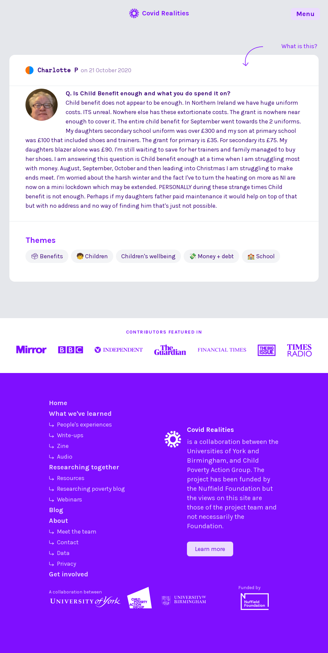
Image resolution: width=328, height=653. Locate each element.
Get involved (68, 574)
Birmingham (206, 460)
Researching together (84, 467)
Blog (56, 510)
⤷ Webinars (65, 499)
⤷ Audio (60, 456)
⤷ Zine (59, 446)
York (239, 451)
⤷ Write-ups (66, 435)
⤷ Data (59, 553)
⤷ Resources (66, 478)
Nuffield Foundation (229, 488)
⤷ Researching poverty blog (87, 488)
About (58, 521)
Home (58, 403)
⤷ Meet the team (72, 531)
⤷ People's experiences (80, 424)
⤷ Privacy (62, 563)
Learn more (210, 549)
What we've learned (80, 413)
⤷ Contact (64, 542)
